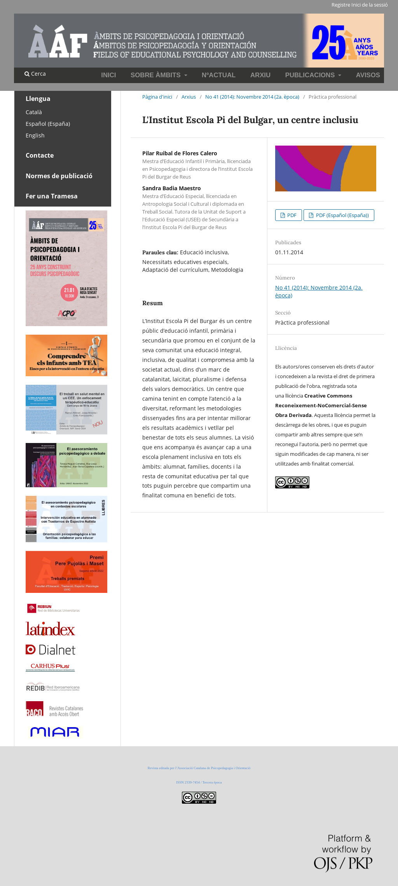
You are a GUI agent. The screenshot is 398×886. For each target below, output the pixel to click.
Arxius (189, 96)
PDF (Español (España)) (342, 215)
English (35, 135)
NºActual (219, 75)
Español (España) (48, 123)
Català (34, 112)
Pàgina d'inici (157, 96)
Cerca (35, 73)
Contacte (40, 155)
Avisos (368, 75)
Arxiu (260, 75)
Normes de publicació (59, 176)
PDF (291, 215)
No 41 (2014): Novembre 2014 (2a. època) (252, 96)
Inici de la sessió (369, 4)
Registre (341, 4)
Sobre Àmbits (156, 75)
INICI (108, 75)
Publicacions (311, 75)
